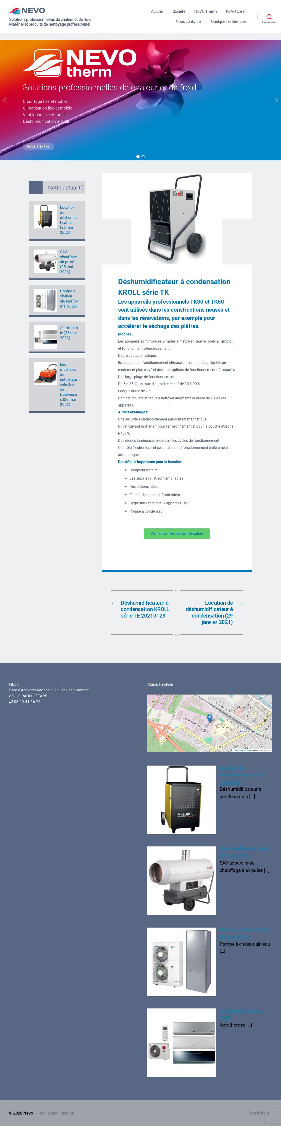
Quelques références (229, 21)
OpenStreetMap (245, 750)
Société (179, 11)
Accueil (157, 11)
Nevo (28, 1113)
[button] (4, 100)
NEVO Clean (236, 11)
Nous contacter (189, 21)
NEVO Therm (205, 11)
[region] (140, 100)
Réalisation (56, 1113)
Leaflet (235, 750)
